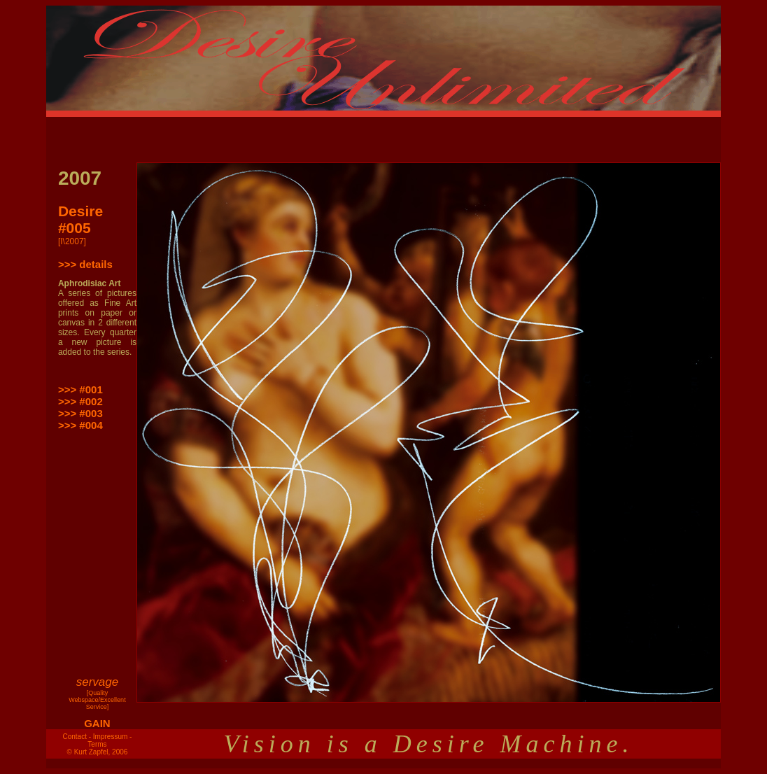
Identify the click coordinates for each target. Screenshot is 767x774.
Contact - (76, 736)
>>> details (85, 264)
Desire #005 (80, 219)
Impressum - (112, 736)
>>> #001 (80, 389)
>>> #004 (80, 425)
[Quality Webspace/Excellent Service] (97, 699)
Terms (96, 744)
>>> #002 (80, 401)
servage (97, 682)
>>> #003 (80, 413)
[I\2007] (72, 241)
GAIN (97, 723)
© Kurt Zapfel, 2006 (97, 752)
